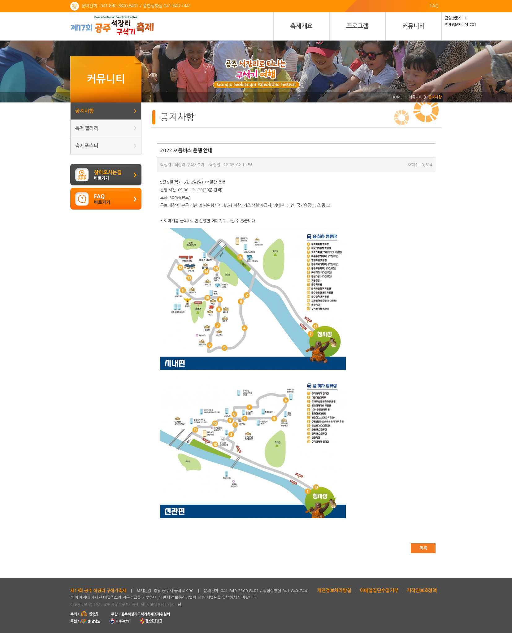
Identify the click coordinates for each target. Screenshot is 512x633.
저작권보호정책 (422, 590)
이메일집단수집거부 (379, 590)
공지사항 (106, 110)
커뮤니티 (413, 26)
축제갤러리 (106, 128)
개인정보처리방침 (334, 590)
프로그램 (357, 26)
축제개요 (301, 26)
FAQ (434, 6)
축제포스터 (106, 145)
